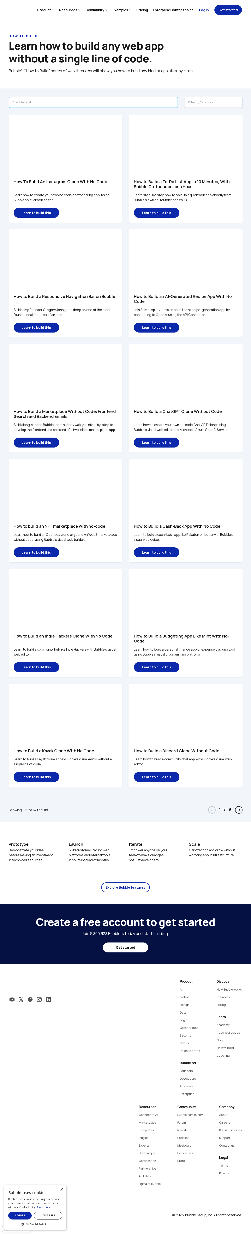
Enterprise (161, 10)
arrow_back (212, 810)
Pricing (142, 10)
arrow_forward (239, 810)
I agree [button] (20, 1215)
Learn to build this (36, 213)
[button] (35, 1224)
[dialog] (35, 1207)
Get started (228, 10)
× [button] (61, 1189)
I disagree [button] (48, 1215)
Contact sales (181, 10)
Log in (204, 10)
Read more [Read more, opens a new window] (43, 1207)
